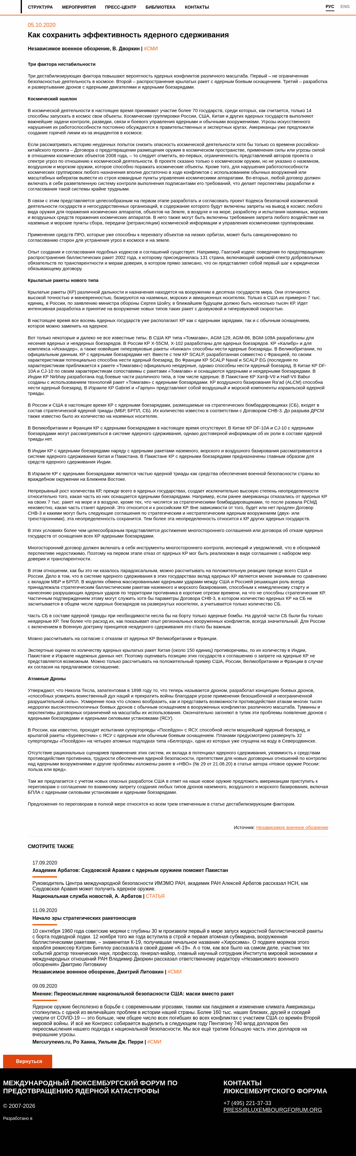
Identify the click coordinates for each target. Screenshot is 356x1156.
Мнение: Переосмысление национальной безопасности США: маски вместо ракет (133, 993)
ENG (345, 6)
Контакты (197, 7)
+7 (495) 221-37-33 (247, 1103)
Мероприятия (79, 7)
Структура (40, 7)
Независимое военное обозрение (292, 827)
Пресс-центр (120, 7)
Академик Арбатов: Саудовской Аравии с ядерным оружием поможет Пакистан (130, 870)
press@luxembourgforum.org (273, 1110)
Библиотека (160, 7)
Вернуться (29, 1061)
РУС (330, 6)
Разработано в (17, 1118)
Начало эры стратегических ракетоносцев (84, 918)
